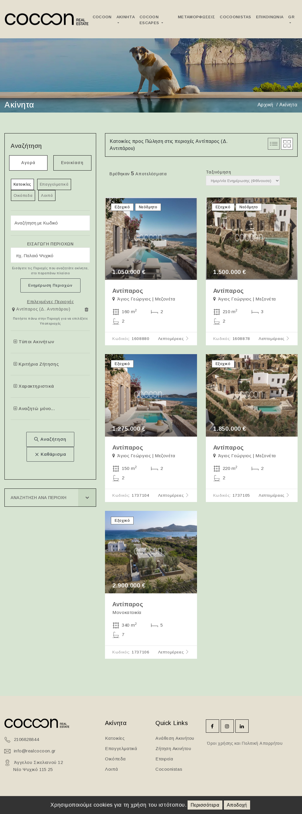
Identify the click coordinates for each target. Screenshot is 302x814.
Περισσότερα (205, 805)
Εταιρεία (164, 758)
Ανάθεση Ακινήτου (174, 738)
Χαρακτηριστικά (34, 386)
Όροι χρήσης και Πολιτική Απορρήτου (244, 743)
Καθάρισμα (50, 454)
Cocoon (102, 17)
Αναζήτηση (50, 439)
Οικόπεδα (23, 195)
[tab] (50, 310)
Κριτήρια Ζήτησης (36, 363)
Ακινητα (125, 17)
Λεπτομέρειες (174, 338)
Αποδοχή (237, 805)
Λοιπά (47, 195)
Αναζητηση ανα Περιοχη (38, 497)
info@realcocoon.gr (35, 750)
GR (291, 17)
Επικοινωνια (270, 17)
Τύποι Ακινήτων (34, 341)
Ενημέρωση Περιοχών (50, 285)
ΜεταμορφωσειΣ (196, 17)
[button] (42, 309)
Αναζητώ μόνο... (34, 408)
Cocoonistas (235, 17)
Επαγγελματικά (54, 184)
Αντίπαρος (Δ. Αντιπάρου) (43, 309)
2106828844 (26, 739)
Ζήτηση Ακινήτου (173, 748)
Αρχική (265, 105)
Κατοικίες (22, 184)
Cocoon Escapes (149, 20)
